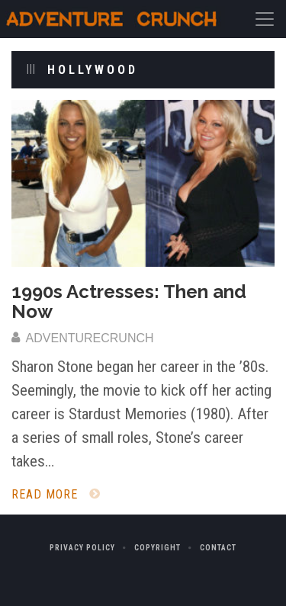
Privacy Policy (82, 547)
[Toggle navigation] (264, 19)
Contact (218, 547)
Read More (56, 494)
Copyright (157, 547)
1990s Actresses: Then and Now (128, 301)
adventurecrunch (82, 338)
